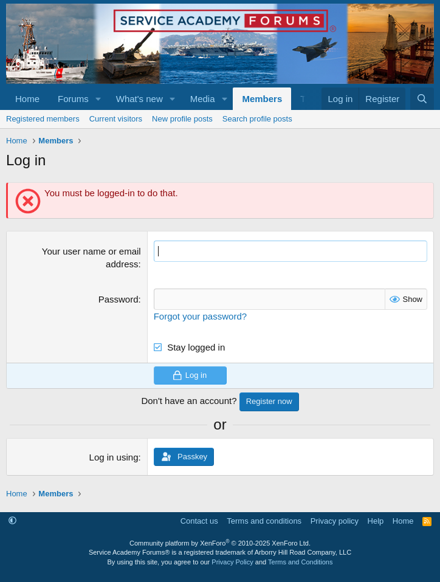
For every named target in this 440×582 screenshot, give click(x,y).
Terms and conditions (264, 521)
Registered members (43, 118)
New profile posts (182, 118)
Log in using (114, 457)
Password (118, 299)
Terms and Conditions (300, 562)
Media (202, 99)
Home (27, 99)
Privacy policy (335, 521)
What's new (139, 99)
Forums (73, 99)
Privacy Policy (232, 562)
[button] (98, 98)
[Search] (422, 98)
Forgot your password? (200, 316)
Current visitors (115, 118)
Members (262, 99)
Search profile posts (257, 118)
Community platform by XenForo (220, 543)
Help (376, 521)
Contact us (199, 521)
